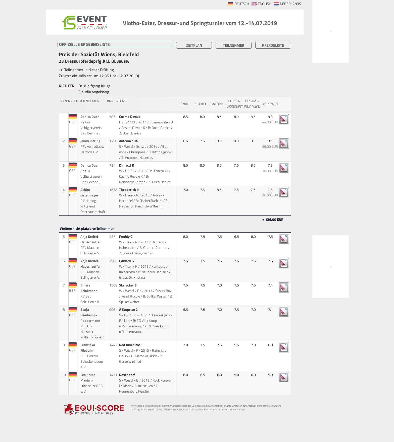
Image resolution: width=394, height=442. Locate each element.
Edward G (127, 261)
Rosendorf (127, 375)
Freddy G (126, 236)
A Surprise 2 (128, 309)
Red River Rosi (130, 345)
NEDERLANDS (290, 4)
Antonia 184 (128, 141)
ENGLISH (264, 4)
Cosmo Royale (130, 116)
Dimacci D (127, 165)
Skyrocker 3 (128, 285)
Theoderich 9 (129, 189)
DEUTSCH (241, 4)
